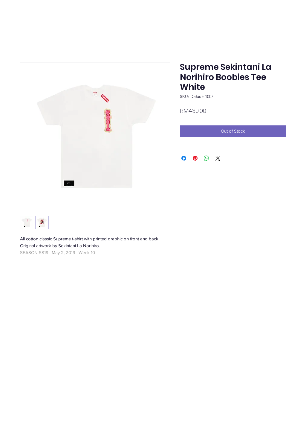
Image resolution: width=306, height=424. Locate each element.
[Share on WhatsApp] (206, 158)
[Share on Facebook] (183, 158)
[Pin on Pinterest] (195, 158)
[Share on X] (217, 158)
